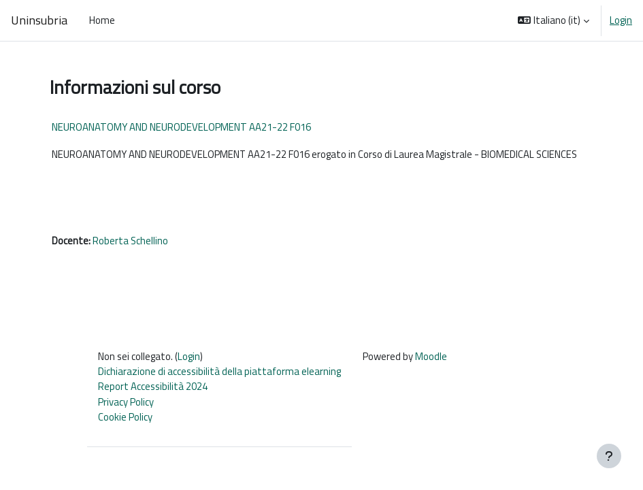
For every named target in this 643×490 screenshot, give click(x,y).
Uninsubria (39, 20)
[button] (553, 20)
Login (621, 20)
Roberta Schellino (130, 240)
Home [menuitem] (102, 20)
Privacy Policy (126, 402)
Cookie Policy (125, 417)
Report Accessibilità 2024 (153, 386)
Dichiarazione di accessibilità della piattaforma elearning (219, 371)
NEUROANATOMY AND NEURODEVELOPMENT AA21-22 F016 (181, 127)
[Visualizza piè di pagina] (609, 456)
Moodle (431, 356)
